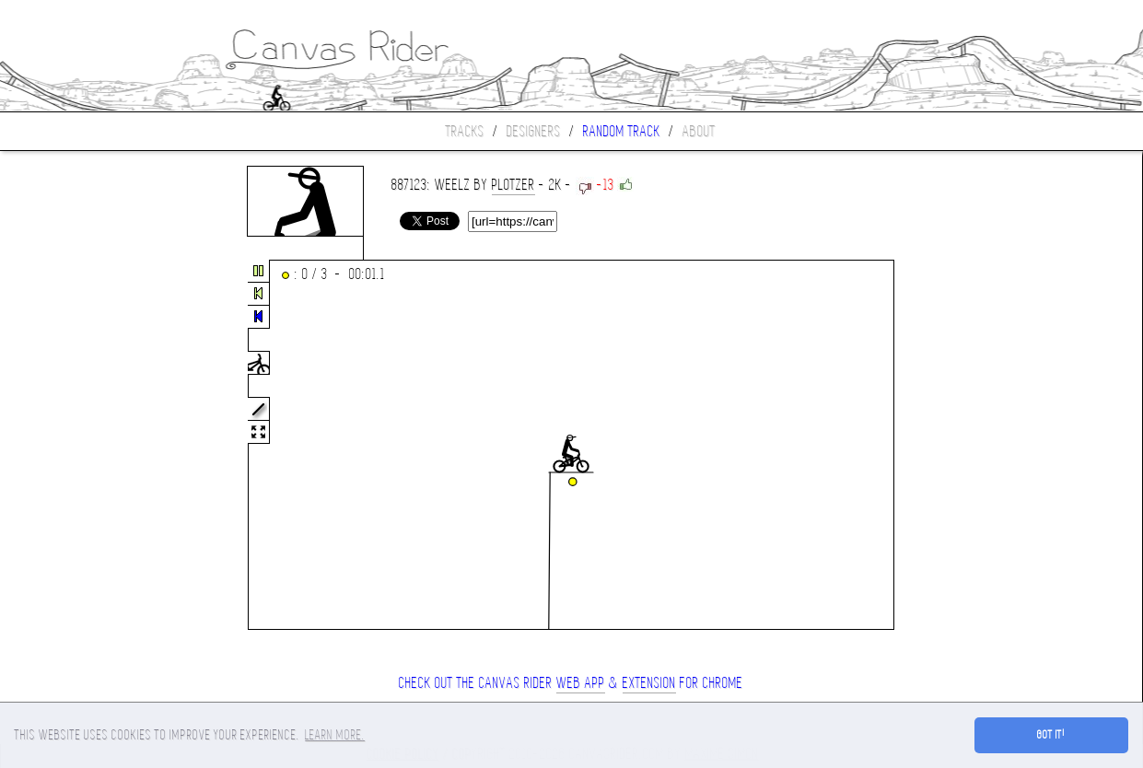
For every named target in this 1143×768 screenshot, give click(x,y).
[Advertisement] (77, 445)
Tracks (465, 131)
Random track (621, 131)
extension (649, 682)
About (699, 131)
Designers (534, 131)
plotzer (513, 184)
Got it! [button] (1051, 734)
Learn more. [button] (335, 735)
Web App (580, 682)
